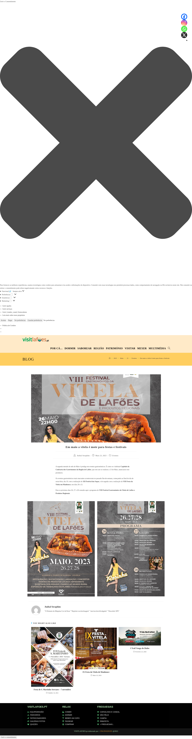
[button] (96, 143)
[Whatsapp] (184, 29)
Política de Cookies (9, 325)
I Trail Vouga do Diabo (139, 648)
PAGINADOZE (106, 731)
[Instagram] (184, 23)
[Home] (109, 358)
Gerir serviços (7, 309)
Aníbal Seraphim (83, 456)
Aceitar (3, 320)
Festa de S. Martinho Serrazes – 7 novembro (52, 690)
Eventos (115, 456)
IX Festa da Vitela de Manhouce (96, 672)
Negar (10, 320)
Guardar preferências (35, 320)
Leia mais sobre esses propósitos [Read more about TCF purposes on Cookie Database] (13, 315)
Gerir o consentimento (8, 737)
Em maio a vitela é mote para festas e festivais (154, 358)
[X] (184, 35)
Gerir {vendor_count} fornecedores (14, 312)
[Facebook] (184, 17)
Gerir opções (6, 306)
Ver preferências (19, 320)
